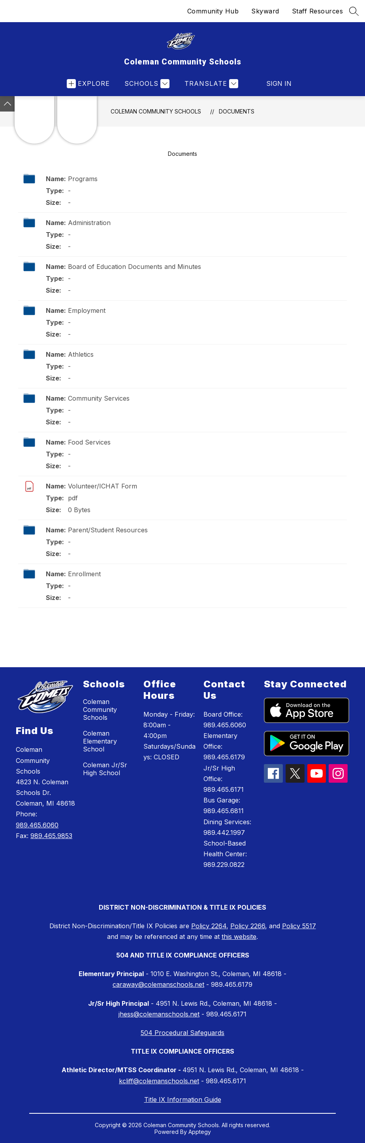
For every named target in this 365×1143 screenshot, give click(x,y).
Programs (83, 179)
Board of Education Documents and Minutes (134, 267)
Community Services (99, 398)
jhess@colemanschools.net (159, 1014)
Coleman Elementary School (100, 741)
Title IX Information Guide (182, 1099)
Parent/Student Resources (108, 530)
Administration (89, 223)
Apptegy (199, 1131)
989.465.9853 (51, 836)
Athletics (81, 354)
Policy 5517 (299, 926)
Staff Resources (317, 11)
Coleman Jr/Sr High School (105, 769)
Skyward (265, 11)
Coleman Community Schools (156, 111)
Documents (236, 111)
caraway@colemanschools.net (158, 984)
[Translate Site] (210, 84)
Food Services (89, 442)
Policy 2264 (208, 926)
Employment (86, 310)
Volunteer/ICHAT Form (102, 486)
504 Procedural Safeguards (182, 1033)
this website (239, 937)
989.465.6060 (37, 825)
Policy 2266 (247, 926)
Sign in (279, 83)
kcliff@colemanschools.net (159, 1081)
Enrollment (84, 574)
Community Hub (213, 11)
